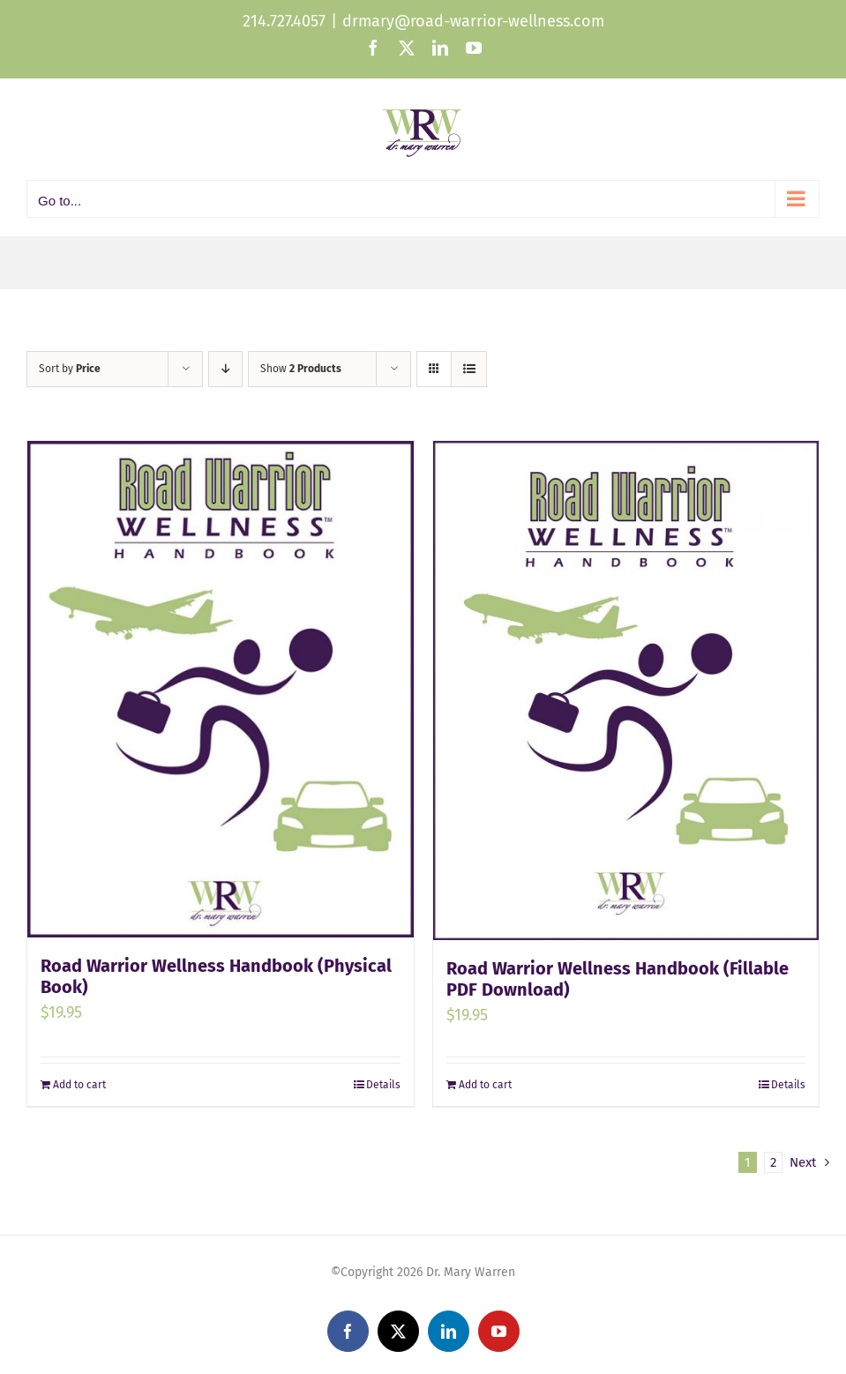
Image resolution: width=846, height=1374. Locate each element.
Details (383, 1085)
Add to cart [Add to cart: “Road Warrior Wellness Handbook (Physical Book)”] (79, 1085)
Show (300, 368)
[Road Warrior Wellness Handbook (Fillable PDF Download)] (626, 690)
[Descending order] (225, 369)
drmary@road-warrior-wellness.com (473, 21)
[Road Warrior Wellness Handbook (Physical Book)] (220, 689)
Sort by (70, 368)
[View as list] (469, 369)
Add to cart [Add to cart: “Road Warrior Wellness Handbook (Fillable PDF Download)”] (485, 1085)
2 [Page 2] (773, 1162)
